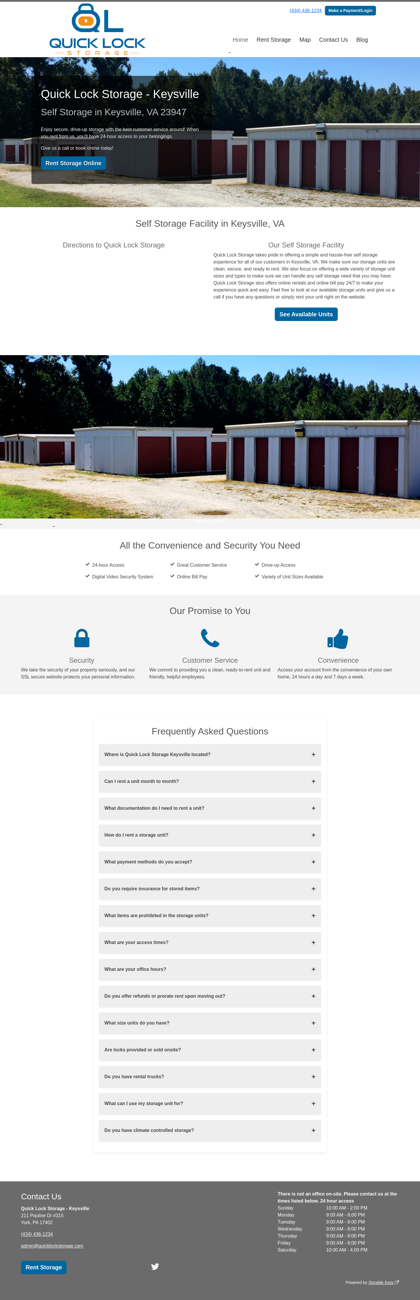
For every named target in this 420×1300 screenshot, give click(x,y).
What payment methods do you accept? (148, 861)
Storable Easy (383, 1282)
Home (240, 39)
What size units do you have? (137, 1022)
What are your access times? (136, 942)
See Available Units (306, 314)
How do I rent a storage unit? (136, 835)
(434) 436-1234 (305, 10)
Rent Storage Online (74, 163)
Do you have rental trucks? (134, 1076)
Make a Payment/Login (350, 10)
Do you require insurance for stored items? (152, 888)
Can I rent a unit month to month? (141, 781)
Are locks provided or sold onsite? (142, 1049)
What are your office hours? (135, 969)
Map (305, 39)
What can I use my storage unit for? (143, 1103)
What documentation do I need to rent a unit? (154, 808)
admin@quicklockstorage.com (52, 1245)
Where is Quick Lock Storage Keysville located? (157, 754)
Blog (362, 39)
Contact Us (333, 39)
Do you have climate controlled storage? (149, 1130)
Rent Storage (274, 39)
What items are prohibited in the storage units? (156, 915)
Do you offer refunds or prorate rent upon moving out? (165, 996)
